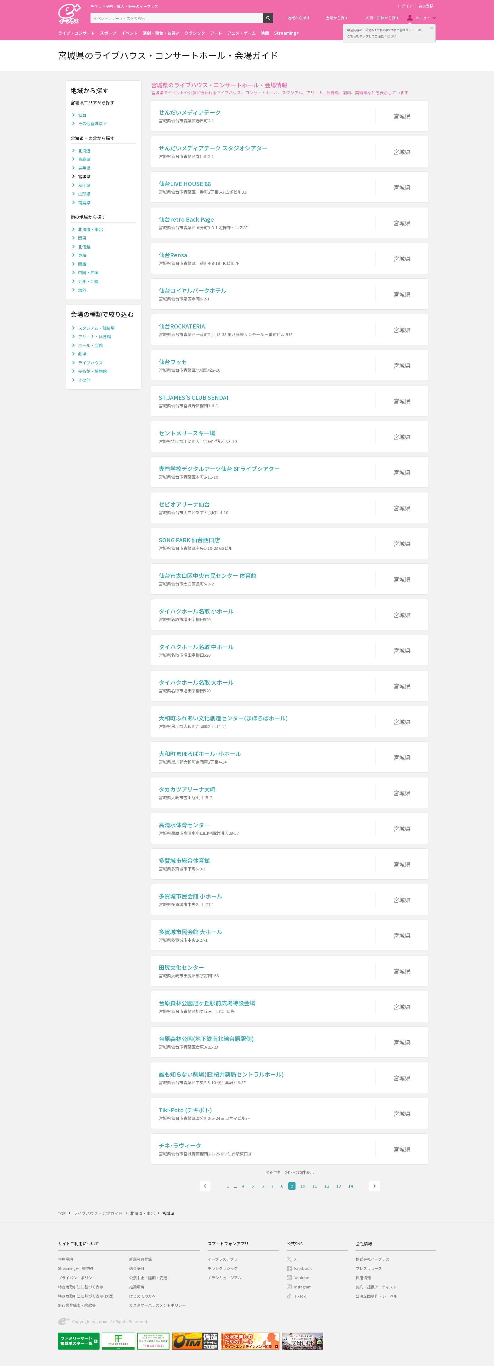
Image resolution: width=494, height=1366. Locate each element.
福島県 (84, 203)
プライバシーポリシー (77, 1277)
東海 (82, 255)
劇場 (82, 354)
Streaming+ (286, 33)
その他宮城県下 (92, 123)
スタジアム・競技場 (96, 328)
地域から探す (298, 17)
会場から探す (337, 17)
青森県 (84, 159)
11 (315, 1186)
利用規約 (65, 1259)
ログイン (405, 6)
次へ (374, 1186)
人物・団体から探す (382, 17)
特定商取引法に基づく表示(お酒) (85, 1296)
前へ (205, 1186)
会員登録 (426, 6)
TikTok (300, 1296)
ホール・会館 (90, 345)
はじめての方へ (142, 1296)
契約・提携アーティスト (376, 1286)
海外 (82, 290)
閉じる (431, 28)
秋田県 (84, 185)
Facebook (303, 1268)
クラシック (195, 33)
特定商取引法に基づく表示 (80, 1286)
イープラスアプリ (223, 1259)
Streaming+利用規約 (75, 1268)
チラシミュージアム (224, 1277)
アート (216, 33)
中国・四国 (88, 273)
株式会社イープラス (372, 1259)
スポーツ (108, 33)
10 (303, 1186)
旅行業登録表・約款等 (77, 1305)
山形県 (84, 194)
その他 (84, 380)
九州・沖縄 (88, 281)
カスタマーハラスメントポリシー (157, 1305)
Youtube (301, 1277)
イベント (129, 33)
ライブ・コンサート (76, 33)
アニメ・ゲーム (241, 33)
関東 (82, 238)
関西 (82, 264)
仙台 (82, 115)
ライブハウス (90, 363)
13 (338, 1186)
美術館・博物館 (92, 371)
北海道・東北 (90, 229)
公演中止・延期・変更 (148, 1277)
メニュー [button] (422, 17)
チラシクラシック (223, 1268)
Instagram (303, 1286)
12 (327, 1186)
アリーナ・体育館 (94, 337)
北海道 (84, 151)
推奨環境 (136, 1286)
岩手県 (84, 168)
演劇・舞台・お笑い (161, 33)
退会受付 (136, 1268)
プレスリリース (369, 1268)
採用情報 (363, 1277)
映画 (265, 33)
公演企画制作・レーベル (376, 1296)
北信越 (84, 247)
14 (350, 1186)
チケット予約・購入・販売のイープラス (124, 6)
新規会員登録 (140, 1259)
